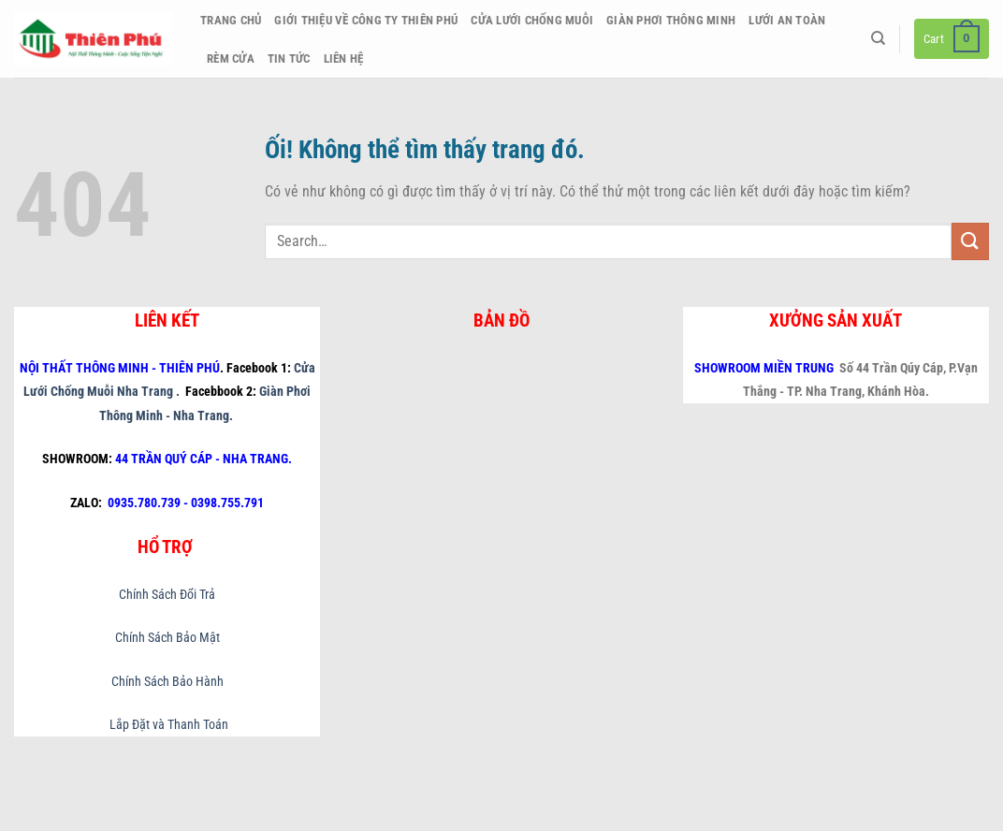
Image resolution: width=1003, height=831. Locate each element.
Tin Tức (289, 58)
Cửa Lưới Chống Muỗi (532, 20)
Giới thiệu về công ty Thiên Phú (366, 20)
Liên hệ (344, 58)
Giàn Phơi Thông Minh (670, 20)
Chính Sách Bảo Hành (167, 682)
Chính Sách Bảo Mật (167, 638)
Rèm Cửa (230, 58)
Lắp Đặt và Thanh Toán (167, 725)
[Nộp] (970, 241)
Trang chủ (230, 20)
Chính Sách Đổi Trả (167, 595)
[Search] (878, 38)
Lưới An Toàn (787, 20)
